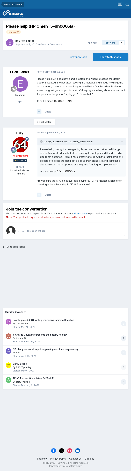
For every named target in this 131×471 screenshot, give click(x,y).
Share (93, 42)
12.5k (20, 167)
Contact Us (75, 458)
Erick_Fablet (26, 40)
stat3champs (23, 381)
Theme (42, 458)
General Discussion (51, 44)
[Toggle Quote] (41, 141)
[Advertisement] (65, 277)
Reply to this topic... (34, 230)
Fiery (20, 133)
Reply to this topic (110, 56)
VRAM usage (20, 363)
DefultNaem (22, 323)
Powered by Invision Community (65, 466)
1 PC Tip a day (23, 367)
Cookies (89, 458)
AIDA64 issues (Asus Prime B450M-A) (33, 378)
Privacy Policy (58, 458)
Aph (18, 352)
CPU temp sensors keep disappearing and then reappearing (45, 349)
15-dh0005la (63, 101)
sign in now (80, 213)
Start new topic (78, 56)
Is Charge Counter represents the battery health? (40, 334)
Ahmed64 (21, 338)
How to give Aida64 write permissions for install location (43, 320)
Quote (48, 111)
